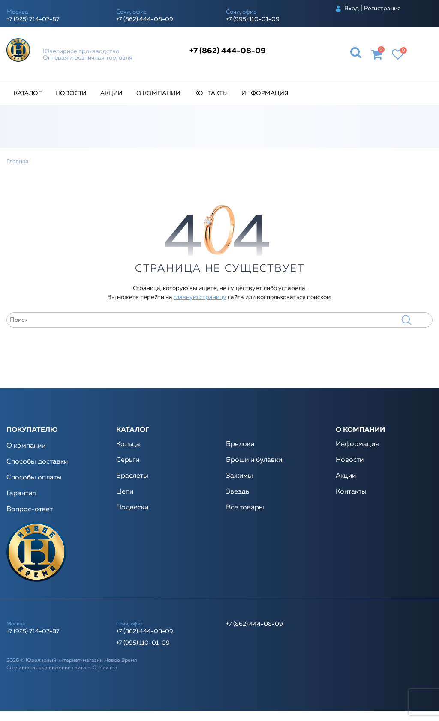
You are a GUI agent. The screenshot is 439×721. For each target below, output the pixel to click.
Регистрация (382, 9)
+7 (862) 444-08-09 (144, 19)
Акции (111, 93)
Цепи (124, 491)
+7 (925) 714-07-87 (33, 19)
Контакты (211, 93)
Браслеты (132, 476)
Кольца (128, 444)
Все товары (245, 507)
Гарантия (21, 493)
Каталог (28, 93)
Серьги (127, 460)
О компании (158, 93)
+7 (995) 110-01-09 (253, 19)
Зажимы (239, 476)
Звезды (238, 491)
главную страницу (200, 297)
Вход (351, 9)
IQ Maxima (104, 667)
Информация (265, 93)
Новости (71, 93)
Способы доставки (37, 461)
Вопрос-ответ (29, 509)
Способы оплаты (34, 477)
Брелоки (240, 444)
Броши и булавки (254, 460)
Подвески (132, 507)
